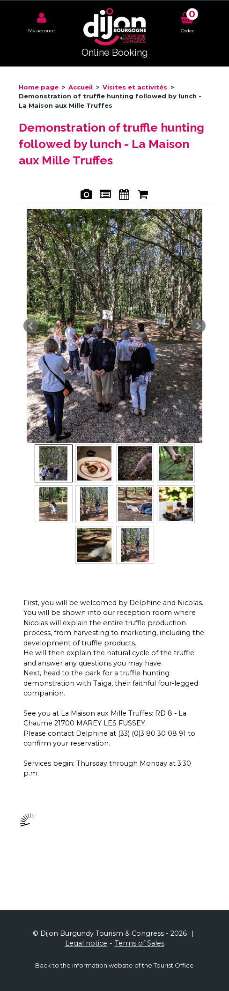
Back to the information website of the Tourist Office (114, 965)
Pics (86, 195)
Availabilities (124, 195)
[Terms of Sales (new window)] (139, 943)
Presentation (105, 195)
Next (198, 325)
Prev (30, 325)
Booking (142, 195)
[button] (187, 21)
